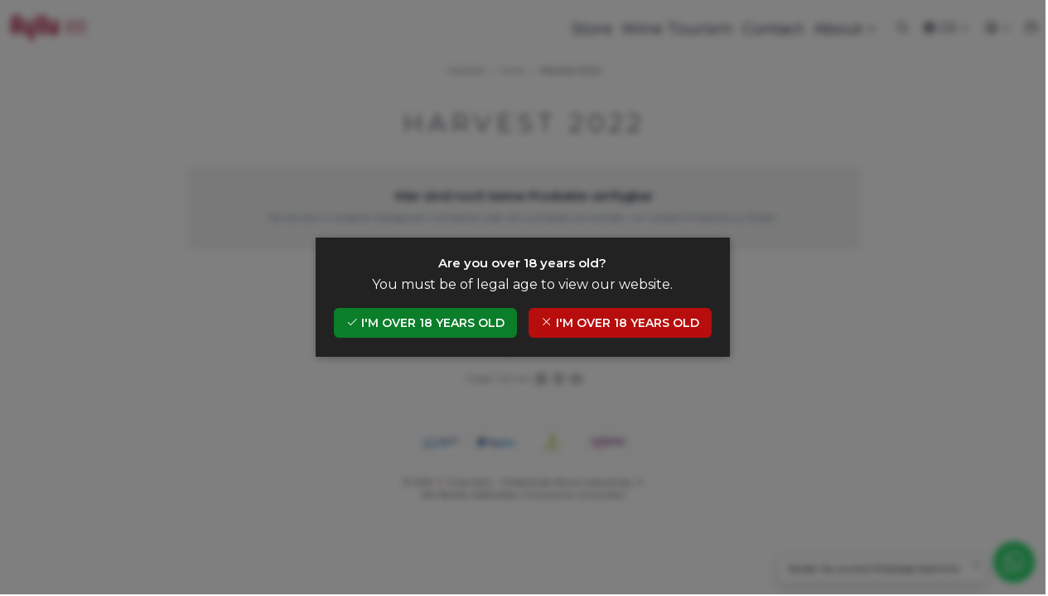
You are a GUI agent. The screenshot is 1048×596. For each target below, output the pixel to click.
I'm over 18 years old (427, 323)
